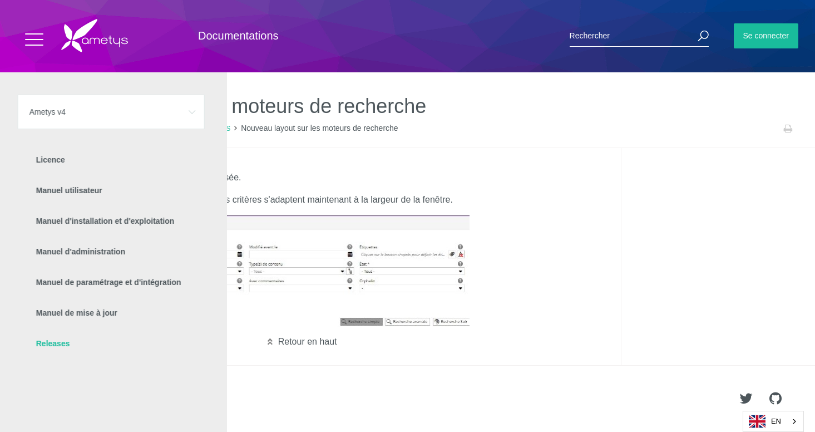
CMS (222, 128)
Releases (110, 128)
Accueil (33, 128)
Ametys (73, 399)
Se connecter (766, 35)
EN (765, 421)
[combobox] (773, 421)
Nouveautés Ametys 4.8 (170, 128)
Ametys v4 (70, 128)
